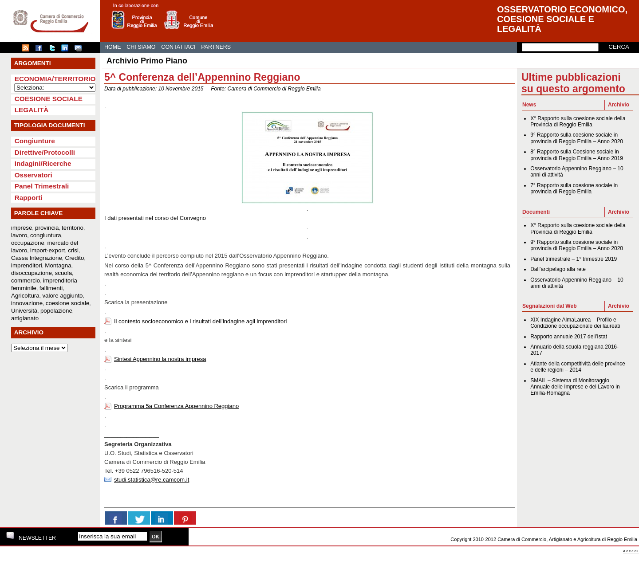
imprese (21, 227)
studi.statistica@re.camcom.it (151, 479)
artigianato (25, 318)
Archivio (618, 105)
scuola (63, 273)
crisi (73, 250)
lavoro (19, 235)
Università (24, 310)
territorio (72, 227)
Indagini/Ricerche (43, 163)
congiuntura (45, 235)
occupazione (27, 242)
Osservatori (33, 175)
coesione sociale (68, 303)
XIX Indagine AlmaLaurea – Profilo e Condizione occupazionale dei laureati (575, 323)
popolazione (56, 310)
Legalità (32, 110)
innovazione (27, 303)
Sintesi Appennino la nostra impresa (160, 359)
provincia (47, 227)
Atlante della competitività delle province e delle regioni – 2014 (577, 367)
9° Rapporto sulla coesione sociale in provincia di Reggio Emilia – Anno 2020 (576, 138)
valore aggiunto (62, 295)
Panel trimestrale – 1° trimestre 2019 (573, 259)
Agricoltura (25, 295)
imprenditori (26, 265)
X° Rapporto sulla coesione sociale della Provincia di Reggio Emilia (577, 121)
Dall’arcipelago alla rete (558, 269)
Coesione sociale (49, 98)
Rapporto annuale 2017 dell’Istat (568, 336)
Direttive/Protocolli (45, 152)
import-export (47, 250)
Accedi (631, 551)
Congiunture (35, 141)
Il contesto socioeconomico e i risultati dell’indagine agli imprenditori (200, 321)
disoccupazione (31, 273)
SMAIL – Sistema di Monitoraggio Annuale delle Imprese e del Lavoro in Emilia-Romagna (574, 386)
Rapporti (29, 197)
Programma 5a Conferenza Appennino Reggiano (176, 406)
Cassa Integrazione (36, 258)
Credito (74, 258)
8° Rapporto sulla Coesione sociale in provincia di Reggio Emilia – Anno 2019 (576, 155)
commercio (25, 280)
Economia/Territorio (55, 78)
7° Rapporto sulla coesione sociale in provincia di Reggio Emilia (574, 188)
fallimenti (51, 288)
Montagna (58, 265)
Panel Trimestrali (42, 186)
